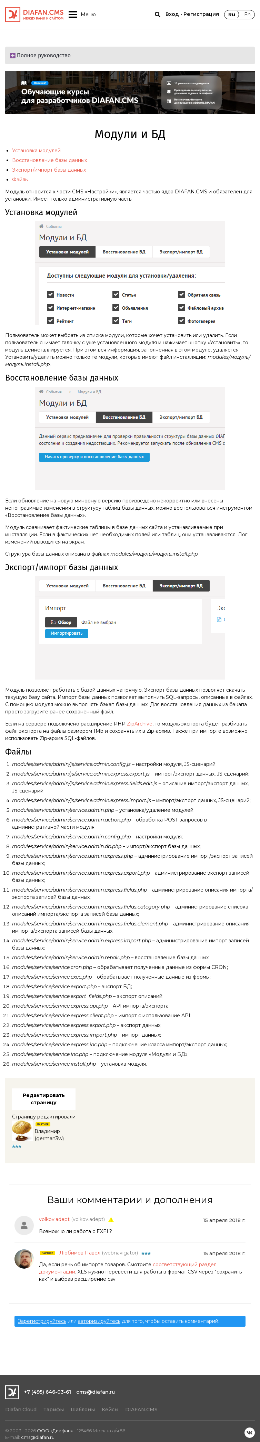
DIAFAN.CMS (141, 1409)
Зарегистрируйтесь (42, 1321)
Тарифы (53, 1409)
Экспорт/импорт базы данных (49, 170)
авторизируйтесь (99, 1321)
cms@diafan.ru (95, 1392)
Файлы (20, 179)
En (247, 14)
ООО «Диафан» (55, 1430)
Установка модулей (36, 150)
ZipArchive (139, 724)
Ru (231, 14)
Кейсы (110, 1409)
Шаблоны (83, 1409)
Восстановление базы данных (49, 160)
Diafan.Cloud (21, 1409)
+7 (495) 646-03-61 (47, 1392)
